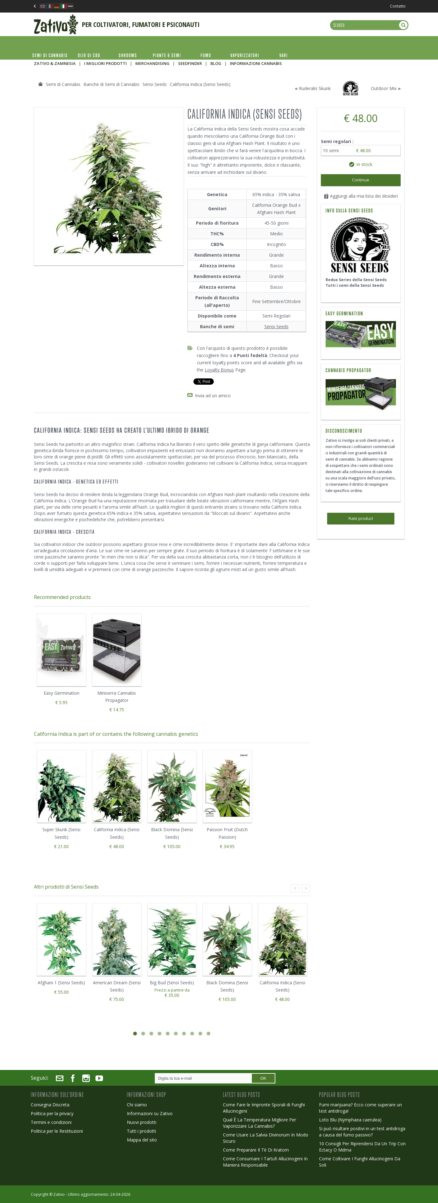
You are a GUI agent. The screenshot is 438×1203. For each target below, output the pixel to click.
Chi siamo (137, 1105)
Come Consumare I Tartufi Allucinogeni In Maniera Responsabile (265, 1162)
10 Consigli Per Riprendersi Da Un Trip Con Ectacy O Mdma (362, 1147)
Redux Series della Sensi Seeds (356, 279)
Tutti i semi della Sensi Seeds (355, 285)
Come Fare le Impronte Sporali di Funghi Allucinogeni (264, 1108)
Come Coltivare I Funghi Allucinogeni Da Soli (359, 1162)
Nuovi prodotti (141, 1122)
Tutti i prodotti (141, 1131)
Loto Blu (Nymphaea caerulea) (350, 1120)
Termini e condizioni (51, 1122)
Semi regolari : (338, 141)
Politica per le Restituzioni (57, 1131)
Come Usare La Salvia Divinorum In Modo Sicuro (265, 1138)
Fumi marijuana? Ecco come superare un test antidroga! (360, 1108)
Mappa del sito (142, 1140)
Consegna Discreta (50, 1105)
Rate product (361, 518)
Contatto (398, 6)
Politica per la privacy (52, 1113)
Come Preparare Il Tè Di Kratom (256, 1150)
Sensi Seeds (276, 326)
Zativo (59, 1194)
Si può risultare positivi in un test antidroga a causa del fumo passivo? (362, 1131)
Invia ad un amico (213, 395)
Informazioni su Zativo (150, 1113)
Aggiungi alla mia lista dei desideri (361, 196)
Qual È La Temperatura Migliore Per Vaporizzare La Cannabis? (259, 1123)
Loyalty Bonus (219, 370)
